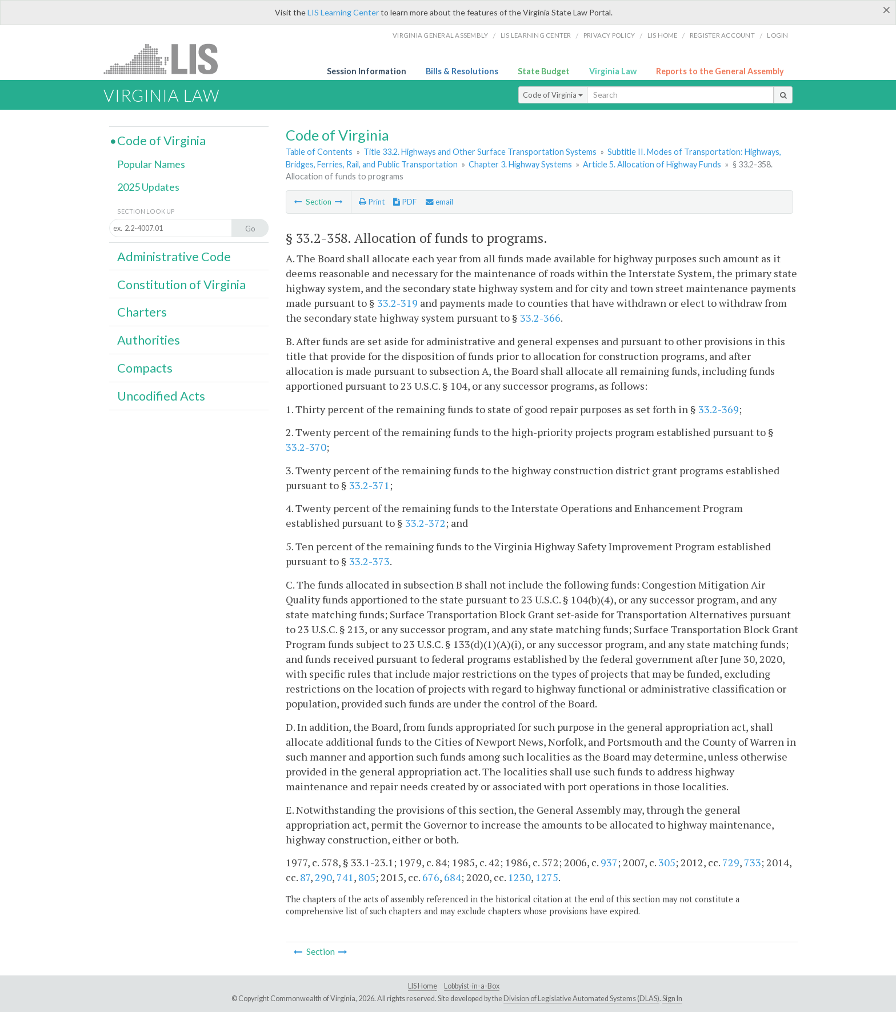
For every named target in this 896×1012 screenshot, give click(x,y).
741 (345, 877)
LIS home (662, 35)
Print (372, 201)
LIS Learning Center (343, 12)
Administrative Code (174, 256)
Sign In (672, 998)
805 (366, 877)
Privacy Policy (609, 35)
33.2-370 (306, 447)
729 (730, 862)
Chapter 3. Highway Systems (520, 164)
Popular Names (151, 164)
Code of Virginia (553, 94)
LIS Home (422, 986)
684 (452, 877)
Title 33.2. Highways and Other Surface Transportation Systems (480, 152)
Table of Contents (319, 152)
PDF (405, 201)
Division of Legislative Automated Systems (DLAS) (581, 998)
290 (323, 877)
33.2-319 (397, 303)
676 (430, 877)
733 (752, 862)
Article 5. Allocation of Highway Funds (652, 164)
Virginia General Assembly (440, 35)
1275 (546, 877)
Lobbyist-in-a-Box (471, 986)
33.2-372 (425, 523)
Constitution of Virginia (181, 284)
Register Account (722, 35)
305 (666, 862)
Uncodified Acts (161, 396)
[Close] (886, 9)
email (439, 201)
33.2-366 (540, 318)
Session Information (366, 71)
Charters (142, 312)
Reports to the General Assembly (720, 71)
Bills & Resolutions (462, 71)
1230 (519, 877)
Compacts (145, 368)
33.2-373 (369, 561)
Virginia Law (613, 71)
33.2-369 (718, 409)
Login (777, 35)
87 (305, 877)
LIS (167, 58)
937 (609, 862)
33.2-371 (369, 485)
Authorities (148, 340)
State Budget (544, 71)
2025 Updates (148, 187)
